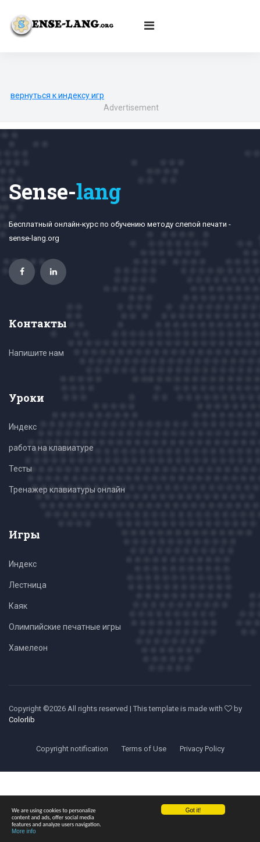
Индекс (23, 426)
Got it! (193, 810)
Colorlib (22, 719)
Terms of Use (144, 748)
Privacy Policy (202, 748)
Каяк (18, 606)
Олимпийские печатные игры (65, 627)
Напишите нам (36, 353)
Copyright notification (72, 748)
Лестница (28, 585)
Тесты (20, 468)
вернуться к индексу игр (57, 95)
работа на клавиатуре (51, 447)
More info (24, 831)
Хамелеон (28, 647)
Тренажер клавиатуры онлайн (67, 489)
